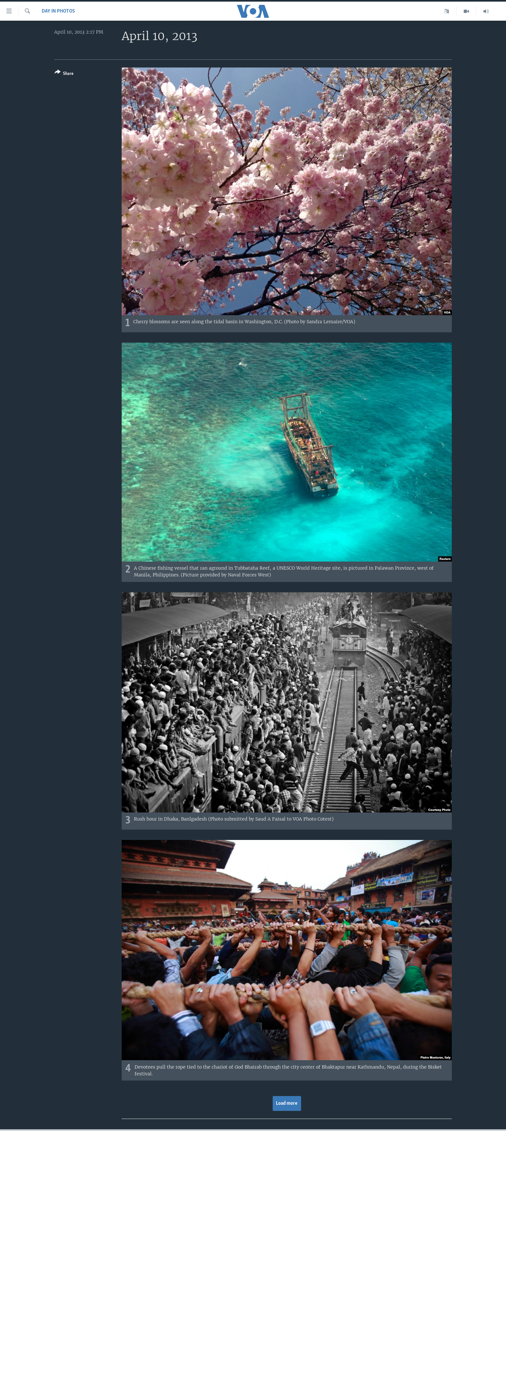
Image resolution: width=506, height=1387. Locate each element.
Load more (287, 1103)
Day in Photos (58, 11)
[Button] (64, 74)
